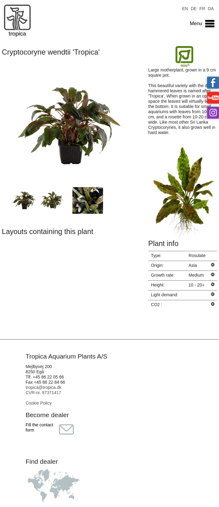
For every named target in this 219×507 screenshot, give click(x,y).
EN (185, 8)
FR (202, 8)
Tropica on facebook (213, 83)
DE (194, 8)
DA (210, 8)
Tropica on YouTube (213, 98)
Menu (196, 23)
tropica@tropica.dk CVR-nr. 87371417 (43, 390)
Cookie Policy (38, 403)
